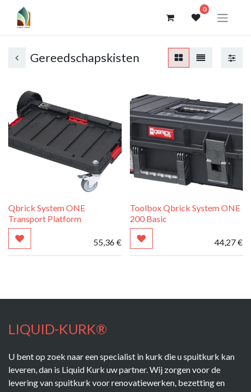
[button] (19, 238)
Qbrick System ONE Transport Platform (46, 213)
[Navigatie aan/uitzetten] (222, 17)
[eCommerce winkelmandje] (170, 17)
